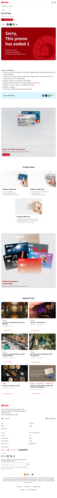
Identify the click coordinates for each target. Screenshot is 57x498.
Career (30, 438)
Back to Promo (7, 6)
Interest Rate (4, 443)
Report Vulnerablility (31, 489)
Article (30, 441)
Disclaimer (19, 486)
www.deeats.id (36, 83)
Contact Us (4, 453)
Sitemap (23, 489)
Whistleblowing (36, 486)
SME (2, 423)
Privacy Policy (27, 486)
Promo (3, 432)
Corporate (31, 423)
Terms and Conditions (34, 432)
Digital (30, 426)
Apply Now (6, 154)
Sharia (2, 426)
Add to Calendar (7, 19)
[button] (27, 464)
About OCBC (4, 428)
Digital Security (32, 443)
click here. (30, 482)
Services (3, 435)
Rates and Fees (5, 438)
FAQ (30, 435)
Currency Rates (4, 441)
